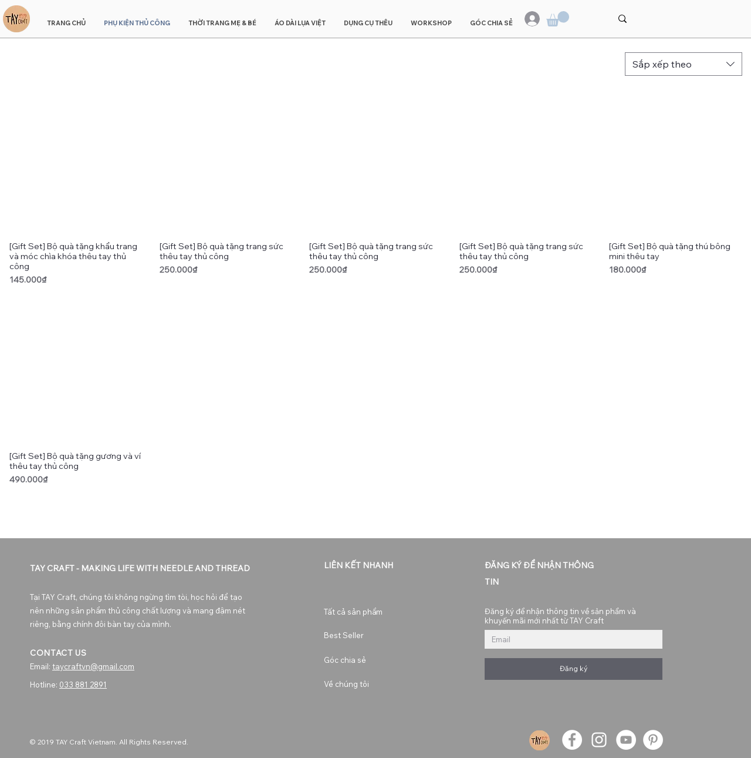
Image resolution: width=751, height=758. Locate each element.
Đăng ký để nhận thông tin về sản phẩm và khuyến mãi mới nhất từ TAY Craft (560, 615)
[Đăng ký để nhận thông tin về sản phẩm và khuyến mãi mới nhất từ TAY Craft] (570, 639)
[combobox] (683, 64)
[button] (557, 18)
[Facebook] (572, 740)
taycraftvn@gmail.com (93, 666)
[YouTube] (626, 740)
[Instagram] (599, 740)
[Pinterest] (653, 740)
